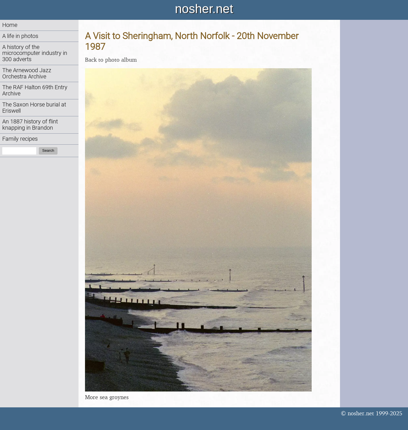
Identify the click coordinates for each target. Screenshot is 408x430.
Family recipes (20, 139)
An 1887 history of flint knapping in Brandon (30, 124)
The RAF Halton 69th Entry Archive (34, 90)
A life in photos (20, 36)
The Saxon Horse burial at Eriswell (34, 107)
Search (48, 150)
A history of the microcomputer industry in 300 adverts (34, 53)
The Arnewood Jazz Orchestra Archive (26, 73)
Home (9, 25)
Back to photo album (111, 59)
